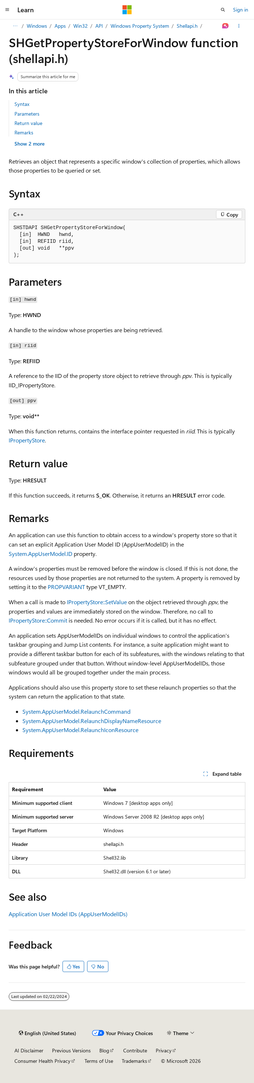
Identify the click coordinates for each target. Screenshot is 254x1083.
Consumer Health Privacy (42, 1060)
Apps (60, 25)
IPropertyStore (27, 440)
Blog (104, 1050)
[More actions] (239, 26)
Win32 (80, 25)
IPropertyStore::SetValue (97, 602)
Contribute (135, 1050)
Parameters (26, 113)
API (99, 25)
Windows (37, 25)
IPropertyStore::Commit (38, 620)
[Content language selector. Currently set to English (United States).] (47, 1033)
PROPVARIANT (66, 586)
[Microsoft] (127, 9)
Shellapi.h (187, 25)
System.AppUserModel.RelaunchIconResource (80, 730)
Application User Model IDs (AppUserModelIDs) (68, 914)
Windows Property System (140, 25)
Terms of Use (99, 1060)
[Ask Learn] (226, 26)
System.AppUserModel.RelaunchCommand (76, 711)
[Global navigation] (7, 9)
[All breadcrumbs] (15, 26)
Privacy (164, 1050)
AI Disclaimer (28, 1050)
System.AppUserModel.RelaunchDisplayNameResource (91, 721)
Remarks (23, 132)
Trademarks (134, 1060)
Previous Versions (71, 1050)
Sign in (240, 9)
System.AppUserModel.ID (40, 553)
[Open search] (223, 9)
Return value (28, 123)
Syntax (21, 104)
